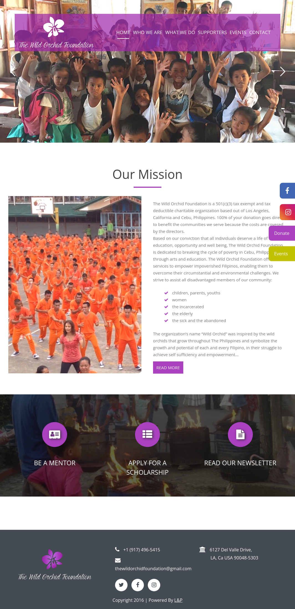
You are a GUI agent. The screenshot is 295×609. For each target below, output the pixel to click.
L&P (178, 600)
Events (281, 254)
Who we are (147, 32)
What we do (180, 32)
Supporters (212, 32)
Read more (168, 367)
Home (123, 32)
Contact (260, 32)
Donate (281, 233)
